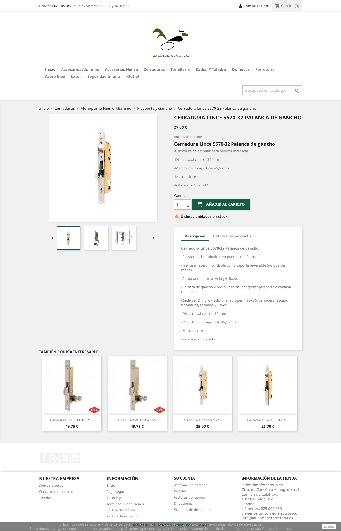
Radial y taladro (211, 69)
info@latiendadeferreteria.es (267, 518)
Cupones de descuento (192, 509)
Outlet (133, 76)
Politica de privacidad (124, 516)
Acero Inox (55, 76)
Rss (54, 458)
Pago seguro (116, 491)
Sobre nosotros (51, 485)
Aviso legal (115, 497)
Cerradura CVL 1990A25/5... (72, 420)
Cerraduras (154, 69)
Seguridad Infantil (104, 76)
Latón (76, 76)
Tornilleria (180, 69)
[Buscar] (272, 90)
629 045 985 (62, 6)
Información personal (191, 485)
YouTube (65, 458)
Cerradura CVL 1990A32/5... (137, 420)
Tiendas (45, 497)
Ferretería (265, 69)
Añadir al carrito (221, 204)
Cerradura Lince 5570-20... (203, 420)
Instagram (75, 458)
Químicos (241, 69)
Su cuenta (184, 478)
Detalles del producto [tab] (232, 236)
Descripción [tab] (195, 236)
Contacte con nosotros (56, 491)
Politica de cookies (121, 510)
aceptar (329, 526)
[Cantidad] (179, 204)
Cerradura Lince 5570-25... (268, 420)
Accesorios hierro (121, 69)
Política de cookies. (277, 528)
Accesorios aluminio (80, 69)
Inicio (50, 69)
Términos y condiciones (125, 504)
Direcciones (183, 503)
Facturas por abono (189, 497)
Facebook (44, 458)
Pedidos (180, 491)
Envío (111, 485)
